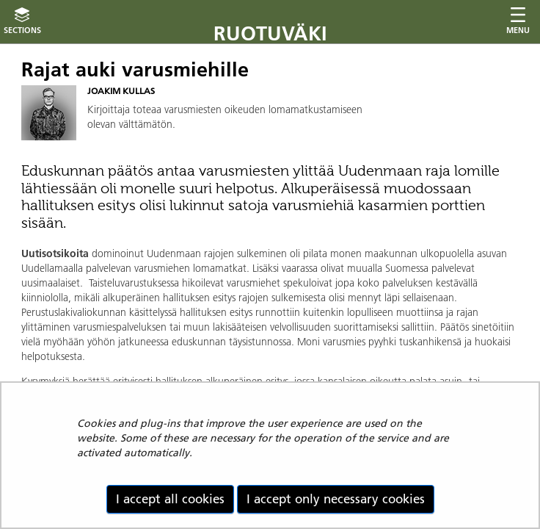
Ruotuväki (270, 33)
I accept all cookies (170, 499)
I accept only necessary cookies (336, 499)
